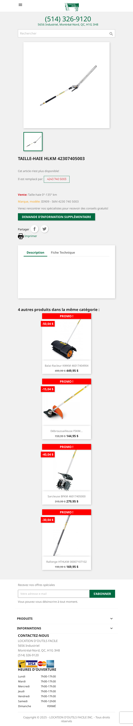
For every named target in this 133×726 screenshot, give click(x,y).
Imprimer (27, 236)
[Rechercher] (66, 33)
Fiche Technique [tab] (63, 252)
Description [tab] (35, 252)
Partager (34, 229)
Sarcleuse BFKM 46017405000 (67, 496)
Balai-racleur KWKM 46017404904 (66, 365)
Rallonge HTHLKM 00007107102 (66, 561)
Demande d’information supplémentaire (56, 217)
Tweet (44, 229)
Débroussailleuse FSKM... (66, 431)
